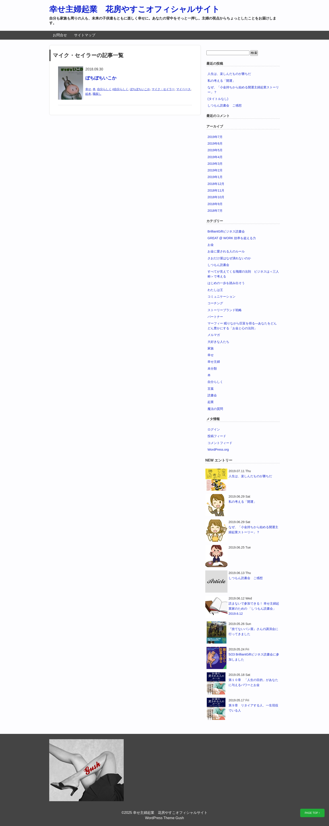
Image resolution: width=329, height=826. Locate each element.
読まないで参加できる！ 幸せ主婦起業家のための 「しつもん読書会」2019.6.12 (254, 608)
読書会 (212, 395)
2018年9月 (215, 204)
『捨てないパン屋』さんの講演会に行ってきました (253, 631)
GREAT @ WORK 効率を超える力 (232, 238)
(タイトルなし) (218, 99)
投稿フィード (217, 436)
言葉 (211, 388)
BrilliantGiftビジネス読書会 (226, 231)
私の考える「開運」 (221, 80)
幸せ (88, 89)
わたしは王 (215, 290)
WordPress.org (218, 449)
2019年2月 (215, 170)
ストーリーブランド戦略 (225, 310)
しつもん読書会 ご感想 (225, 105)
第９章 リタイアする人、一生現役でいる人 (253, 708)
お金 (211, 244)
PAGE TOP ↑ (312, 812)
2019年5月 (215, 150)
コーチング (215, 303)
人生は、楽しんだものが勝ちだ (229, 74)
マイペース (183, 89)
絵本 (88, 93)
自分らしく (104, 89)
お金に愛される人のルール (226, 251)
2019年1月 (215, 177)
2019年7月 (215, 137)
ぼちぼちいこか (100, 78)
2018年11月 (216, 190)
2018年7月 (215, 210)
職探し (97, 93)
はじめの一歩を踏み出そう (226, 283)
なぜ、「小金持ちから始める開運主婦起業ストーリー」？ (253, 529)
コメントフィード (220, 443)
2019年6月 (215, 143)
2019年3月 (215, 163)
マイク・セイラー (163, 89)
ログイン (214, 429)
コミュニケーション (221, 296)
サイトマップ (84, 35)
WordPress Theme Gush (164, 818)
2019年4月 (215, 157)
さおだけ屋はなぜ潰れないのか (229, 258)
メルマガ (214, 335)
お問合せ (60, 35)
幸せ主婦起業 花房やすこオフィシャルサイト (134, 9)
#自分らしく (120, 89)
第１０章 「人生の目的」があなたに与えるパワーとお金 (253, 682)
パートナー (215, 316)
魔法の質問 (215, 409)
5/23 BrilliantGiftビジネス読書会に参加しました (254, 657)
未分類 (212, 368)
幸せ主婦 (214, 361)
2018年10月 (216, 197)
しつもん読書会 (218, 265)
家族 (211, 348)
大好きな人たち (218, 341)
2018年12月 (216, 184)
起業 (211, 402)
